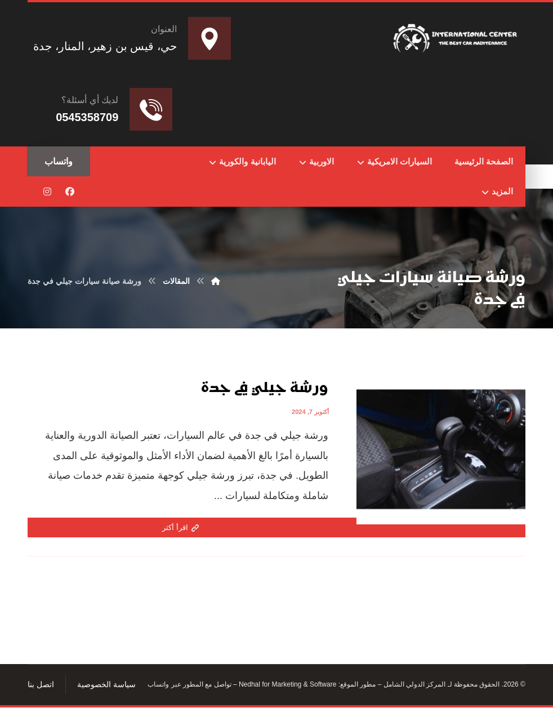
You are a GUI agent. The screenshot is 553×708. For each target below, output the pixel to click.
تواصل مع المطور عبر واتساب (189, 685)
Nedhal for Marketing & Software (287, 685)
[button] (70, 192)
